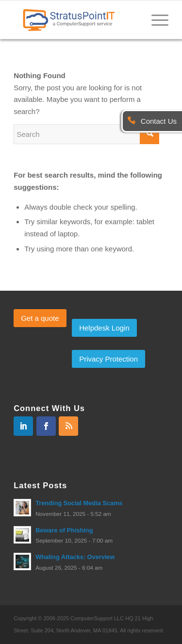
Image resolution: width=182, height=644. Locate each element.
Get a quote (40, 318)
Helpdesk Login (104, 328)
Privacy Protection (108, 359)
